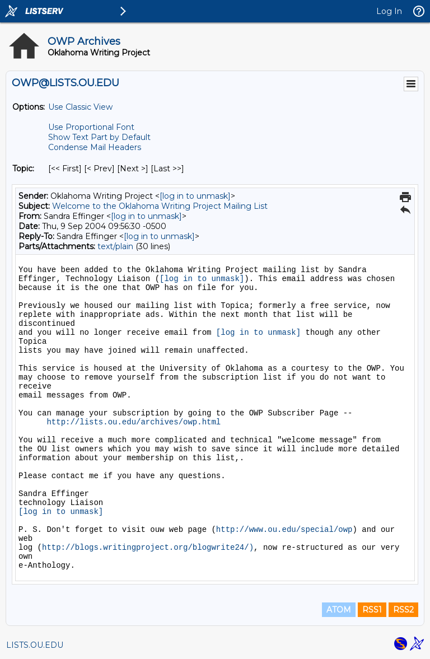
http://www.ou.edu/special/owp (284, 529)
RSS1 (372, 610)
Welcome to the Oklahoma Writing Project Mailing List (160, 206)
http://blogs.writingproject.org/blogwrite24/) (148, 547)
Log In (389, 11)
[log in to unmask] (195, 196)
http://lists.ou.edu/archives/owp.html (133, 422)
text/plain (115, 246)
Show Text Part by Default (99, 137)
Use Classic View (80, 107)
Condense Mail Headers (94, 147)
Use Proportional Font (91, 127)
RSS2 (403, 610)
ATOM (338, 610)
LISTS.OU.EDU (34, 645)
